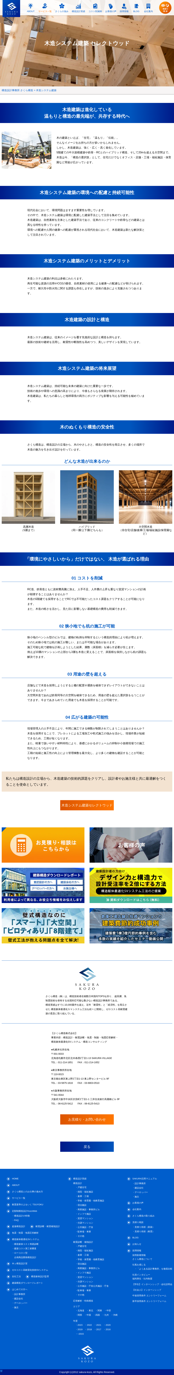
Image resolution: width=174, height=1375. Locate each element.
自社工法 (16, 1276)
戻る (87, 1147)
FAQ (16, 1220)
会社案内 (136, 1209)
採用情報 (136, 1250)
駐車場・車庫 (84, 1231)
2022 (89, 1325)
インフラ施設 (84, 1214)
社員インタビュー (141, 1274)
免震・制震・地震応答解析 (25, 1233)
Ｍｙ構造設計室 (19, 1263)
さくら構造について (142, 1259)
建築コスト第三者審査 (25, 1248)
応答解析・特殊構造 (83, 1301)
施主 (16, 1307)
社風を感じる (139, 1264)
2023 (80, 1325)
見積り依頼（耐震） (145, 1231)
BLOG (135, 1237)
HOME (15, 1178)
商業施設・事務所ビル (89, 1209)
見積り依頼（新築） (145, 1227)
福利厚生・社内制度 (142, 1278)
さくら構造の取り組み (143, 1215)
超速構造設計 (18, 1226)
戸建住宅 (82, 1187)
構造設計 (77, 1183)
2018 (89, 1329)
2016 (108, 1329)
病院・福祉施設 (85, 1191)
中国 (88, 1315)
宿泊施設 (82, 1205)
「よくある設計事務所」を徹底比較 (154, 1268)
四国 (97, 1315)
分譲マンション (85, 1222)
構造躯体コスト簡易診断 (26, 1244)
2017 (98, 1329)
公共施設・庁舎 (85, 1227)
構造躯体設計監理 (40, 1276)
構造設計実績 (79, 1178)
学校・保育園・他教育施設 (91, 1200)
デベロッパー (20, 1303)
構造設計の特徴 (22, 1215)
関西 (80, 1315)
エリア (76, 1306)
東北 (91, 1310)
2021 (98, 1325)
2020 (108, 1325)
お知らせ (136, 1244)
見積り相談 (137, 1222)
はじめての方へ (19, 1289)
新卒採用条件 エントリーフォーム (149, 1301)
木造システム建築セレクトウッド (87, 805)
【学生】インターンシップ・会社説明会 (152, 1284)
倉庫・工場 (83, 1196)
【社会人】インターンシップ (146, 1290)
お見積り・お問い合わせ (87, 1119)
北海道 (81, 1310)
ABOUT (16, 1185)
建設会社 (18, 1298)
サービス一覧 (18, 1198)
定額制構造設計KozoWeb (24, 1211)
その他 (81, 1236)
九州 (106, 1315)
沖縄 (115, 1315)
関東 (100, 1310)
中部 (108, 1310)
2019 (80, 1329)
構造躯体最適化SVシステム (25, 1239)
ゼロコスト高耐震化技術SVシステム (30, 1270)
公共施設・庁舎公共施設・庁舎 (93, 1286)
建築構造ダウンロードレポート (27, 1283)
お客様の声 (137, 1203)
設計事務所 (19, 1294)
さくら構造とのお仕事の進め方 (27, 1191)
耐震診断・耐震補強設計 (47, 1226)
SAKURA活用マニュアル (144, 1178)
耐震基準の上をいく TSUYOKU (27, 1204)
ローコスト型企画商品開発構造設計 (25, 1255)
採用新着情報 (139, 1255)
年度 (75, 1321)
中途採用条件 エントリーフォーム (149, 1295)
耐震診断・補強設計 (83, 1242)
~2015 (81, 1334)
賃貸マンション (85, 1218)
